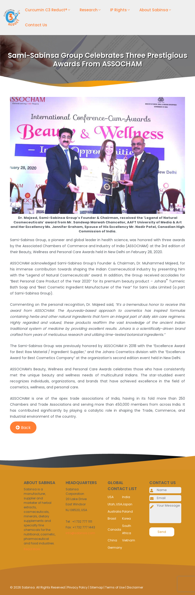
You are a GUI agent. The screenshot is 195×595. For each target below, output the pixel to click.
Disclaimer (135, 587)
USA (111, 497)
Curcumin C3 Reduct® (50, 10)
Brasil (112, 518)
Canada (114, 529)
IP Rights (122, 10)
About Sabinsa (157, 10)
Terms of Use (115, 587)
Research (92, 10)
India (126, 497)
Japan (127, 504)
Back (23, 427)
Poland (127, 511)
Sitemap (96, 587)
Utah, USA (115, 504)
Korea (126, 518)
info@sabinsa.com (80, 533)
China (112, 540)
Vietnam (128, 540)
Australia (114, 511)
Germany (115, 547)
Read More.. (32, 549)
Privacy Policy (77, 587)
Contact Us (36, 25)
